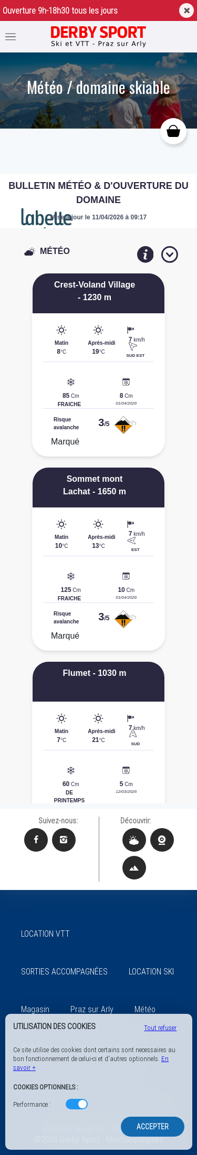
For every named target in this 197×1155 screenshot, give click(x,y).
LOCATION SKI (151, 972)
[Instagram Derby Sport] (64, 840)
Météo (144, 1009)
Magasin (35, 1009)
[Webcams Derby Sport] (162, 840)
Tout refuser (160, 1028)
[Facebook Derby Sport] (36, 840)
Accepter (153, 1126)
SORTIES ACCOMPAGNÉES (64, 972)
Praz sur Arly (91, 1009)
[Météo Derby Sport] (134, 840)
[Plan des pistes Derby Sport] (134, 868)
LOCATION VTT (45, 934)
